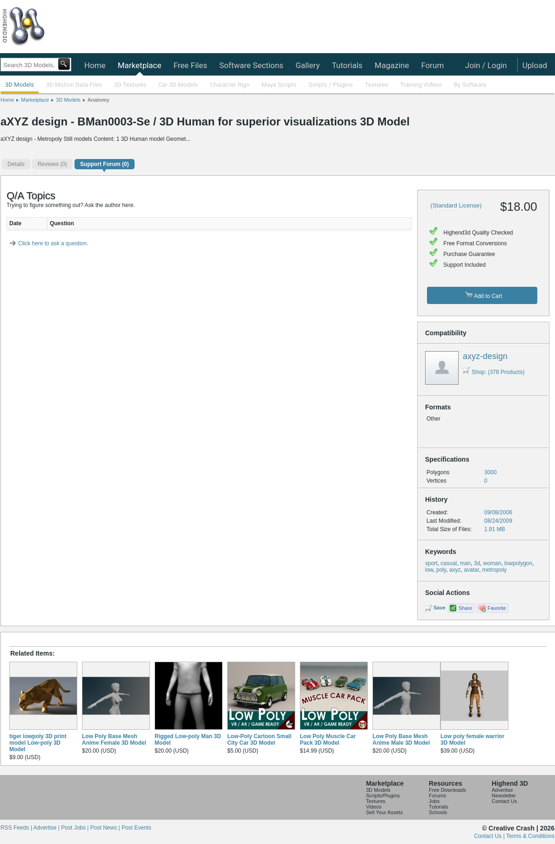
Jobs (434, 801)
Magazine (392, 65)
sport (431, 563)
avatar (471, 570)
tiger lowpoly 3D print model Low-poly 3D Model (38, 743)
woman (492, 563)
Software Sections (251, 65)
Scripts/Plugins (383, 795)
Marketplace (140, 65)
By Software (470, 84)
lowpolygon (518, 563)
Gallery (308, 65)
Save (439, 607)
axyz (455, 570)
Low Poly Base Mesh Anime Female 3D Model (114, 739)
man (465, 563)
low (429, 570)
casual (448, 563)
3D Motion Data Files (74, 84)
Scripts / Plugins (331, 84)
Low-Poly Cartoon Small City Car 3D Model (259, 739)
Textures (376, 84)
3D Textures (130, 84)
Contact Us (504, 801)
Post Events (136, 827)
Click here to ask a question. (53, 243)
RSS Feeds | (16, 827)
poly (441, 570)
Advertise (502, 790)
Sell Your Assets (384, 812)
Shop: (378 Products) (493, 372)
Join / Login (486, 65)
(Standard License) (456, 205)
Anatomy (98, 100)
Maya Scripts (279, 84)
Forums (437, 795)
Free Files (190, 65)
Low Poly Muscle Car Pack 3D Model (328, 739)
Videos (373, 806)
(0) (52, 164)
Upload (534, 65)
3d (477, 563)
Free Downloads (447, 790)
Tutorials (347, 65)
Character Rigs (230, 84)
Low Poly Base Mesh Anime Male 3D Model (401, 739)
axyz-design (485, 356)
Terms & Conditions (530, 836)
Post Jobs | (75, 827)
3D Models (19, 84)
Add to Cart (483, 295)
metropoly (494, 570)
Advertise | (47, 827)
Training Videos (421, 84)
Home (95, 65)
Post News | (106, 827)
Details (16, 164)
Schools (438, 812)
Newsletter (504, 795)
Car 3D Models (178, 84)
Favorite (496, 608)
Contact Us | (490, 836)
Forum (432, 65)
